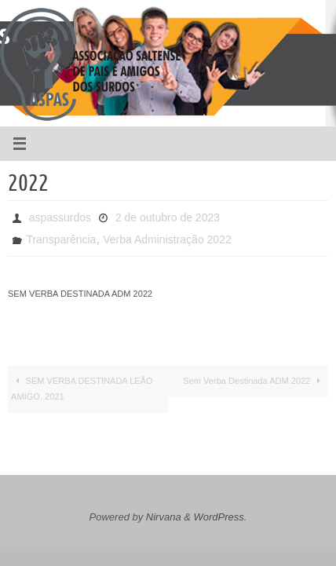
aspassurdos (60, 217)
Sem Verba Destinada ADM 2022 (254, 380)
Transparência (61, 239)
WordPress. (220, 517)
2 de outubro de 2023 (167, 217)
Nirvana (163, 517)
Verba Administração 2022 (167, 239)
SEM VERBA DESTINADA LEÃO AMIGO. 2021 (82, 388)
